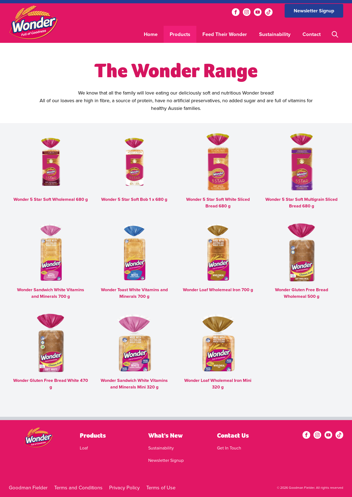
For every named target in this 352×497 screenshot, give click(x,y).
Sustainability (274, 34)
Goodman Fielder (28, 487)
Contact (311, 34)
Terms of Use (160, 487)
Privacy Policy (124, 487)
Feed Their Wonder (224, 34)
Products (180, 34)
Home (151, 34)
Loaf (84, 448)
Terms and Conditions (78, 487)
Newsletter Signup (314, 10)
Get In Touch (229, 448)
